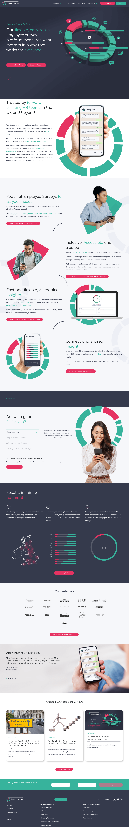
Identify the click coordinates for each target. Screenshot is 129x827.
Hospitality (45, 814)
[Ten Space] (11, 3)
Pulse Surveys (87, 818)
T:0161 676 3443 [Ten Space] (103, 799)
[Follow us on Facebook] (121, 800)
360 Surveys (87, 807)
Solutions (55, 3)
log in (121, 3)
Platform (66, 3)
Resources (91, 3)
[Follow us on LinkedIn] (114, 800)
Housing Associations (48, 818)
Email (74, 785)
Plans (73, 3)
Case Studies (81, 3)
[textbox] (60, 785)
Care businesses (46, 807)
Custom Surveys (88, 811)
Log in (9, 819)
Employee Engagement (90, 814)
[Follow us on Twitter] (117, 800)
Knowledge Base (12, 812)
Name (48, 785)
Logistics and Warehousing (50, 822)
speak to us (107, 3)
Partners (9, 816)
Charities (44, 811)
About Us (10, 809)
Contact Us (10, 805)
